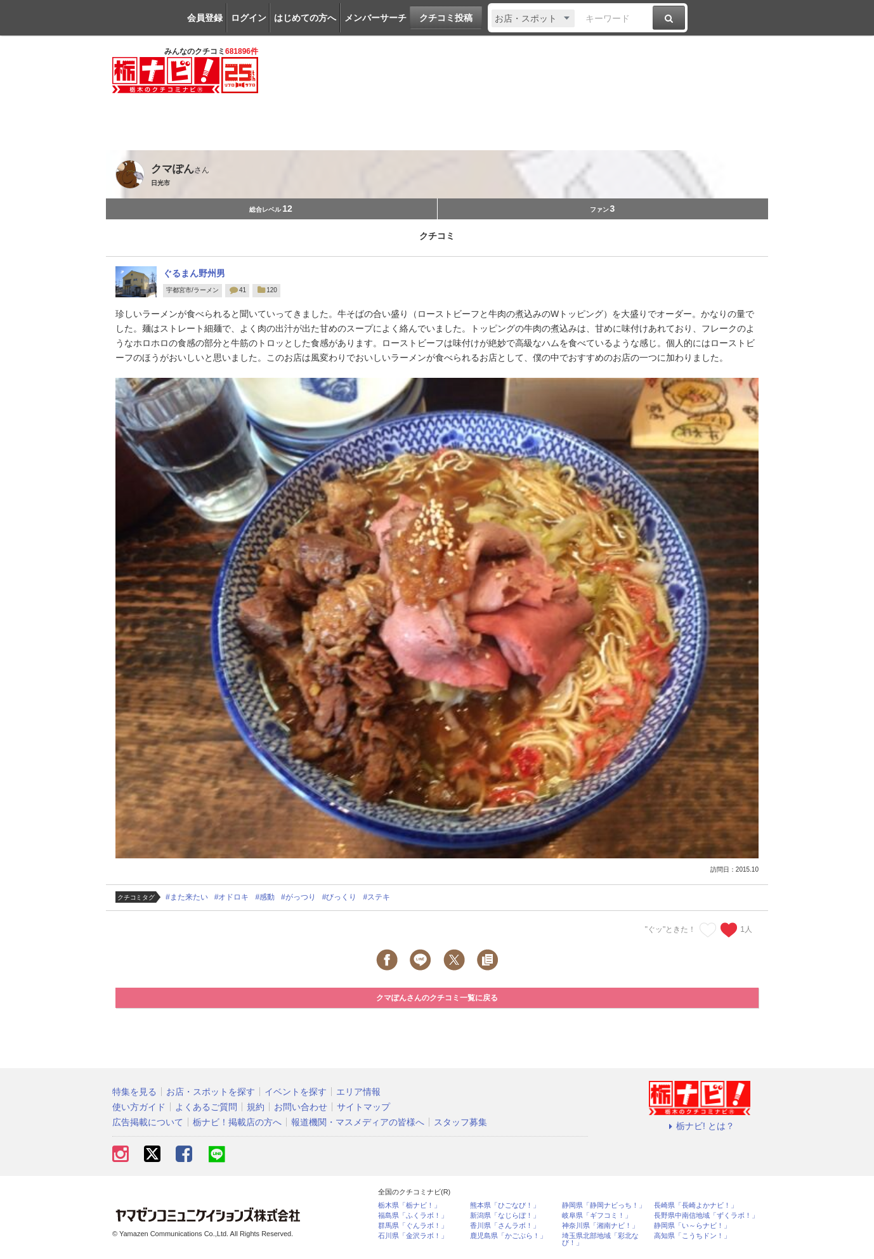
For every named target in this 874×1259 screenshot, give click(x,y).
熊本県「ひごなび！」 (505, 1205)
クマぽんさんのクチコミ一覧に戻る (437, 997)
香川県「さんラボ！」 (505, 1225)
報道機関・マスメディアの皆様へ (357, 1122)
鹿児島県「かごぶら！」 (508, 1235)
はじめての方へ (305, 18)
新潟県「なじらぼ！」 (505, 1215)
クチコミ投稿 (446, 18)
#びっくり (339, 897)
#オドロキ (231, 897)
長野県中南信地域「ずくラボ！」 (706, 1215)
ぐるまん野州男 (194, 273)
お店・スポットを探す (210, 1092)
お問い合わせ (300, 1107)
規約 (255, 1107)
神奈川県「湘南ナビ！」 (600, 1225)
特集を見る (134, 1092)
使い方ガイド (139, 1107)
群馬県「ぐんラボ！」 (413, 1225)
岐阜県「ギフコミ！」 (597, 1215)
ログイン (248, 18)
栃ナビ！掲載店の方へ (237, 1122)
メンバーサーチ (375, 18)
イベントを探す (295, 1092)
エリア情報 (358, 1092)
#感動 (265, 897)
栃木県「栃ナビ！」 (409, 1205)
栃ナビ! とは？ (699, 1126)
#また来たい (187, 897)
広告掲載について (147, 1122)
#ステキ (376, 897)
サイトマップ (363, 1107)
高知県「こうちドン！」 (692, 1235)
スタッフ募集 (460, 1122)
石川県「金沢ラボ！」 (413, 1235)
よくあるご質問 (206, 1107)
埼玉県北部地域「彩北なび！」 (600, 1239)
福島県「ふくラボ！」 (413, 1215)
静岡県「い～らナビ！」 (692, 1225)
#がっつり (298, 897)
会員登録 (205, 18)
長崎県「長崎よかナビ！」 (696, 1205)
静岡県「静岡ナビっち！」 (604, 1205)
